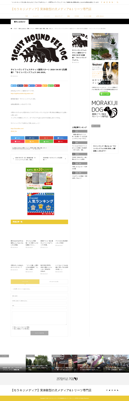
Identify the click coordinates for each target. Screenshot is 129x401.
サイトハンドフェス (25, 149)
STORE (77, 16)
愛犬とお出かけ (19, 22)
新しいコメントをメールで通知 (21, 327)
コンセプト (36, 16)
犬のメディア (58, 16)
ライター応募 (87, 16)
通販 (68, 16)
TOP (26, 16)
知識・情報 (36, 148)
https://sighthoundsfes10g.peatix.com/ (22, 93)
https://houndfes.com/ (17, 128)
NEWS (31, 148)
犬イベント (17, 149)
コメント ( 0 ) (25, 281)
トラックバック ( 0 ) (53, 281)
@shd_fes (14, 131)
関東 (23, 148)
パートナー (47, 16)
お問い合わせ (100, 16)
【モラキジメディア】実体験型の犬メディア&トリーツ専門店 (51, 9)
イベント (27, 148)
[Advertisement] (79, 95)
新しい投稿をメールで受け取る (21, 328)
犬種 (41, 148)
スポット (45, 148)
